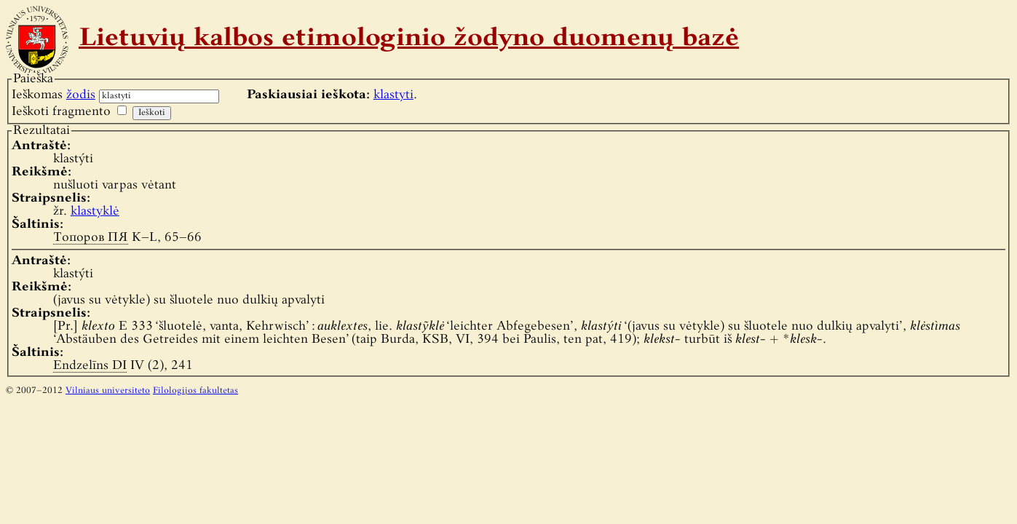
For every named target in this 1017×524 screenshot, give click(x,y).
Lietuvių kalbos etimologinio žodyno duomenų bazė (409, 39)
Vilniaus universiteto (108, 390)
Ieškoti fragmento (61, 112)
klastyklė (95, 211)
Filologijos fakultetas (195, 390)
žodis (80, 95)
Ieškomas (53, 95)
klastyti (393, 95)
